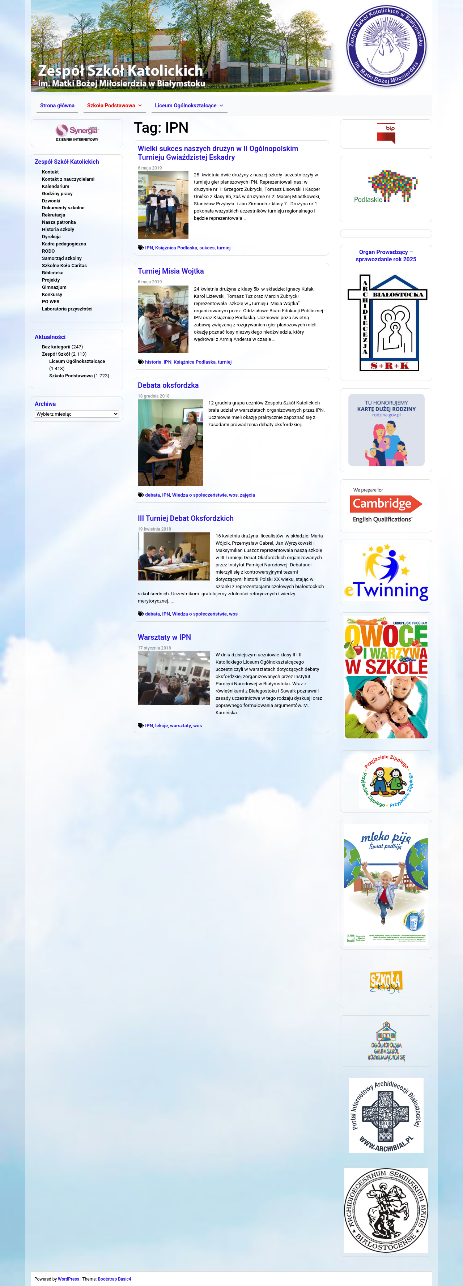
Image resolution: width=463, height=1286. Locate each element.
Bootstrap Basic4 (114, 1279)
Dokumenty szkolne (63, 207)
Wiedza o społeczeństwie (199, 495)
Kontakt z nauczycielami (68, 179)
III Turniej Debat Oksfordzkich (186, 518)
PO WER (51, 301)
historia (153, 362)
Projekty (51, 280)
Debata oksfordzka (168, 385)
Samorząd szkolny (62, 258)
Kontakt (50, 172)
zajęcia (247, 495)
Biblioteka (53, 272)
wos (233, 495)
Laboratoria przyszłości (67, 309)
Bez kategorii (56, 347)
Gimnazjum (54, 287)
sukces (206, 247)
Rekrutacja (53, 215)
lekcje (161, 725)
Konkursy (52, 294)
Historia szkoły (58, 229)
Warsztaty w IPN (164, 637)
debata (152, 495)
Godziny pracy (57, 193)
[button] (115, 105)
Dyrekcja (51, 236)
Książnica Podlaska (176, 247)
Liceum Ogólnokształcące (77, 361)
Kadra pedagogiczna (64, 244)
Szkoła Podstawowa (71, 375)
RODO (48, 251)
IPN (149, 247)
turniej (223, 247)
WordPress (68, 1279)
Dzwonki (51, 200)
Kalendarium (55, 186)
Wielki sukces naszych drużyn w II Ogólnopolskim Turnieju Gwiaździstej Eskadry (218, 153)
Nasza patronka (59, 222)
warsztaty (180, 725)
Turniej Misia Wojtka (171, 271)
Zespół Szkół (56, 354)
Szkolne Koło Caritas (64, 265)
